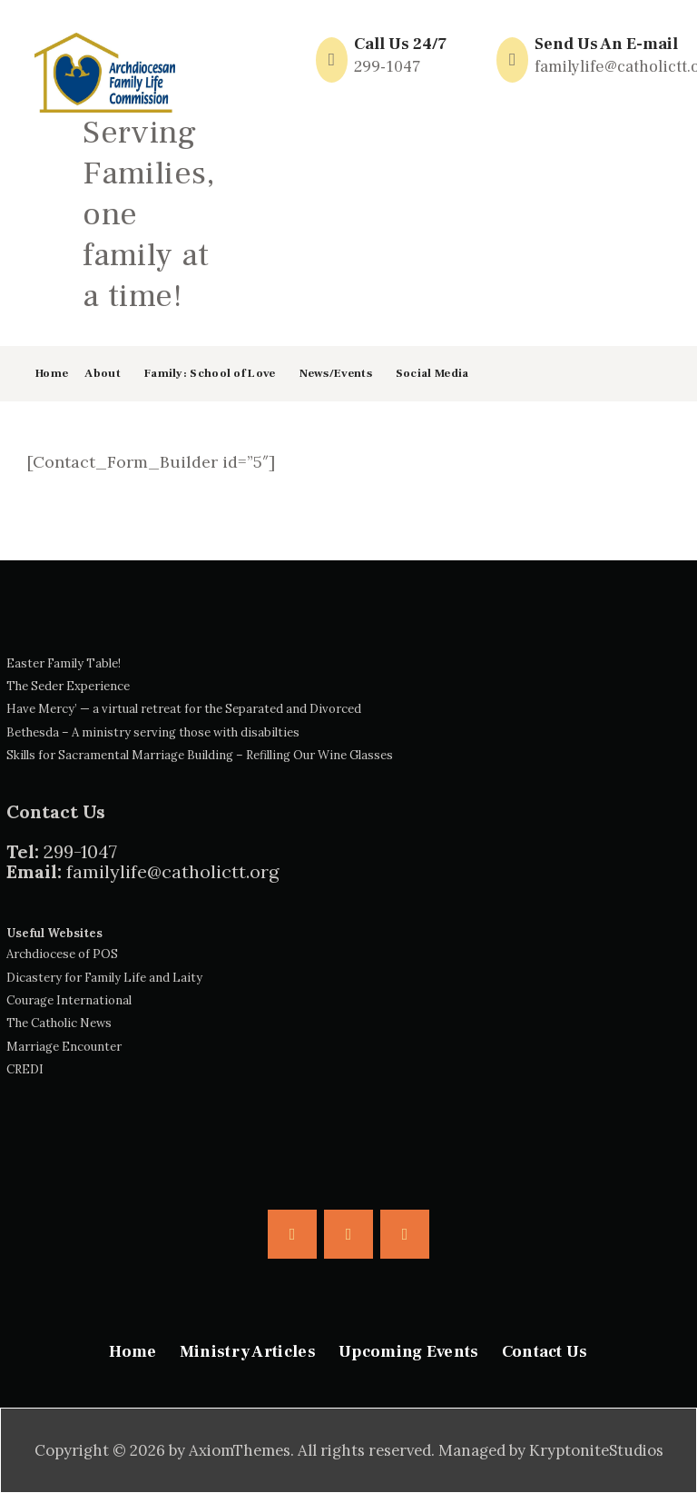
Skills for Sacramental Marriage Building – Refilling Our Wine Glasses (199, 755)
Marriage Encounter (64, 1046)
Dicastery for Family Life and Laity (104, 977)
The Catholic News (59, 1023)
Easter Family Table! (63, 663)
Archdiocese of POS (62, 954)
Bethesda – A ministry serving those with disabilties (152, 732)
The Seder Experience (68, 686)
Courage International (69, 1000)
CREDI (25, 1069)
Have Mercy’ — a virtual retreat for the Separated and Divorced (183, 709)
